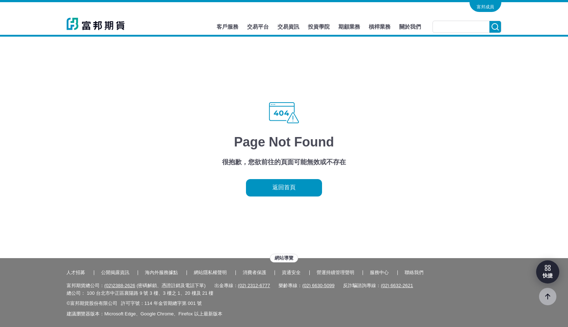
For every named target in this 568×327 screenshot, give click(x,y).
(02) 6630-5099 (318, 285)
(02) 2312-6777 (254, 285)
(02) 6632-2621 (397, 285)
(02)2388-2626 (119, 285)
